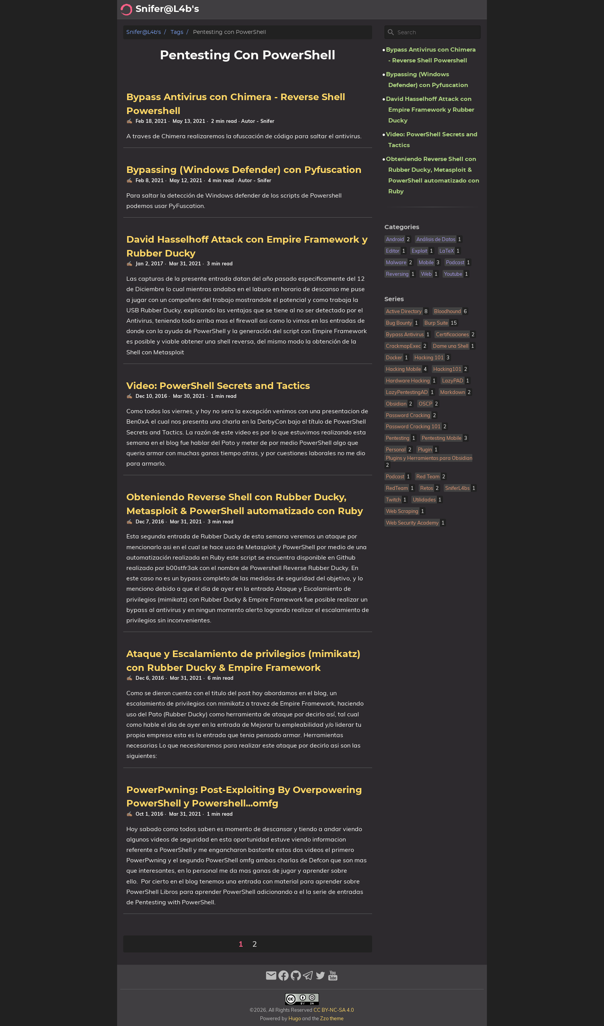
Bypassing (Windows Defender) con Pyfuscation (244, 170)
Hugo (295, 1018)
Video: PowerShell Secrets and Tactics (218, 386)
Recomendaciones (415, 10)
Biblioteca (467, 10)
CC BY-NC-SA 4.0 (333, 1010)
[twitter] (320, 979)
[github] (296, 979)
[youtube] (333, 979)
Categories (401, 227)
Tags (177, 32)
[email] (271, 979)
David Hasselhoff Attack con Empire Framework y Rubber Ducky (430, 110)
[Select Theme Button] (304, 9)
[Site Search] (438, 32)
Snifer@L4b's (143, 32)
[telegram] (308, 979)
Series (394, 299)
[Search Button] (285, 9)
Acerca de (333, 10)
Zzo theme (332, 1018)
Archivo (367, 10)
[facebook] (283, 979)
